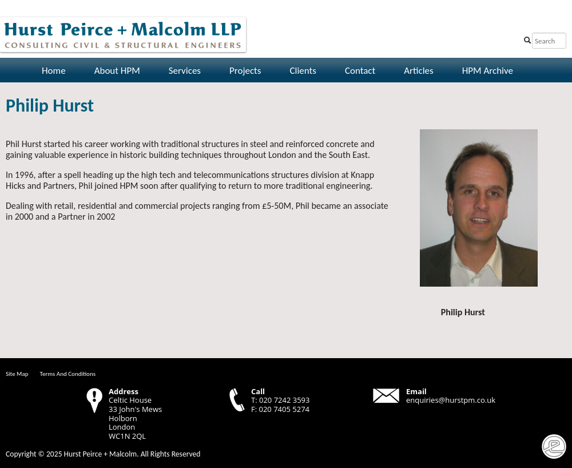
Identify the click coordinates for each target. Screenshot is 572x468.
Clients (302, 71)
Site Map (17, 374)
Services (185, 71)
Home (54, 71)
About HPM (117, 71)
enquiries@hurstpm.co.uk (450, 400)
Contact (360, 71)
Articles (418, 71)
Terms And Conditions (68, 374)
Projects (245, 71)
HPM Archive (487, 71)
